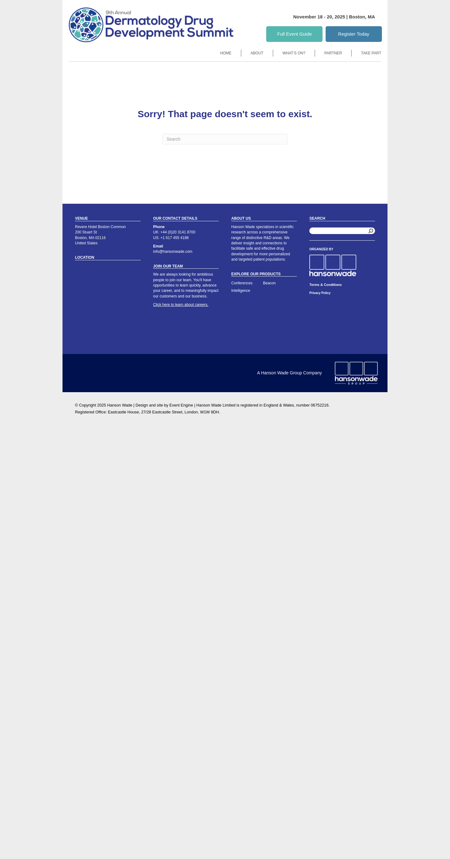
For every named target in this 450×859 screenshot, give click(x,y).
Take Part (371, 53)
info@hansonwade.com (172, 251)
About (257, 53)
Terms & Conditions (325, 285)
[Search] (225, 139)
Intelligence (240, 290)
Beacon (269, 283)
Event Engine (181, 405)
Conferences (241, 283)
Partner (333, 53)
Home (226, 53)
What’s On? (293, 53)
